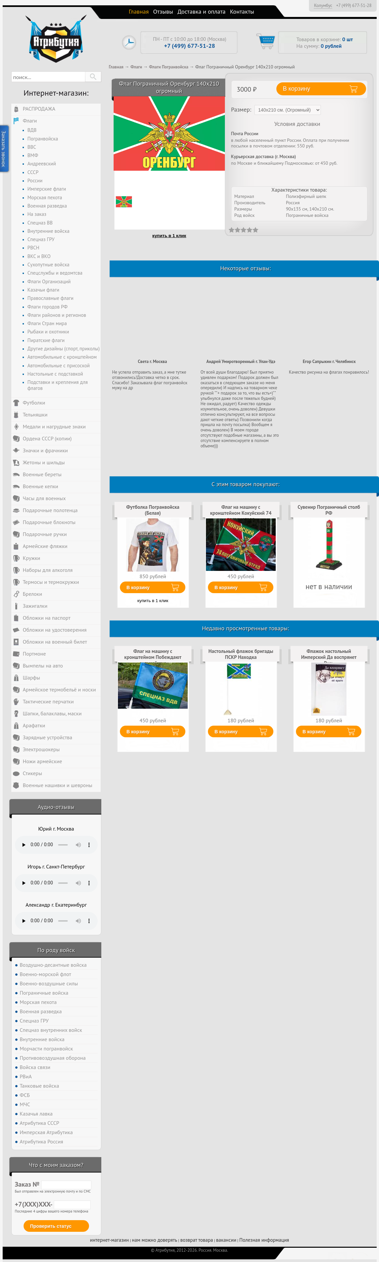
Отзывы (163, 11)
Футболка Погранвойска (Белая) (152, 510)
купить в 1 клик (169, 235)
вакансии (226, 1240)
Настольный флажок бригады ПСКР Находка (240, 654)
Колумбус (323, 5)
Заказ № (53, 1184)
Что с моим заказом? (56, 1165)
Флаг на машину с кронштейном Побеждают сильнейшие (152, 657)
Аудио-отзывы (56, 807)
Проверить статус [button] (51, 1226)
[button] (93, 76)
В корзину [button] (296, 88)
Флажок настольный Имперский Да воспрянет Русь (329, 657)
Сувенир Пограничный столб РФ (329, 510)
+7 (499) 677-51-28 (354, 5)
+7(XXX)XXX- (53, 1204)
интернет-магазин (109, 1240)
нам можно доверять (154, 1240)
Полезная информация (264, 1240)
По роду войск (56, 950)
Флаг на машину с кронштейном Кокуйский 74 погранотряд (240, 513)
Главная (139, 11)
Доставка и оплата (201, 11)
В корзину (138, 587)
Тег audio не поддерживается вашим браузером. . (56, 845)
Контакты (242, 11)
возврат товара (196, 1240)
